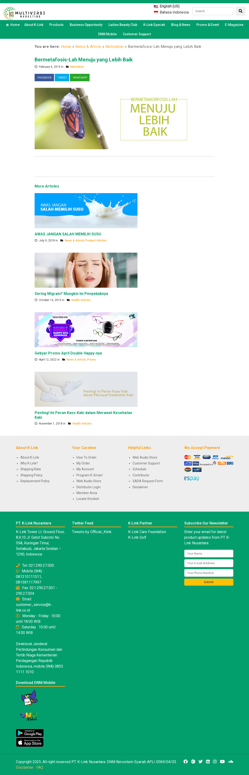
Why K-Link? (29, 463)
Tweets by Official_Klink (92, 532)
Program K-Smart (89, 475)
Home (15, 25)
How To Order (86, 457)
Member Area (86, 493)
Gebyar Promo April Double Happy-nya (68, 353)
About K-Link (29, 457)
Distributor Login (88, 487)
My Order (83, 463)
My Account (85, 469)
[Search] (213, 11)
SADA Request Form (148, 481)
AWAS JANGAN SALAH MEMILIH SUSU (68, 234)
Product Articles (96, 240)
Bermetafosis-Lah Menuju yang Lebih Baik (84, 60)
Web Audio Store (88, 481)
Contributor (141, 475)
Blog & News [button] (181, 25)
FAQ (39, 767)
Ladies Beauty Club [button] (123, 25)
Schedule (139, 469)
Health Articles (81, 300)
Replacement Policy (35, 481)
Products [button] (57, 25)
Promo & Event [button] (208, 25)
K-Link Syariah (154, 25)
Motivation (114, 46)
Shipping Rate (30, 469)
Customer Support (137, 34)
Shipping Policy (31, 475)
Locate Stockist (87, 499)
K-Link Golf (137, 537)
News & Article (88, 46)
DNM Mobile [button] (108, 34)
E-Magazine (234, 25)
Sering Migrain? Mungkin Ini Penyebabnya (71, 293)
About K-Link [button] (34, 25)
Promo (91, 359)
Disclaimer (140, 487)
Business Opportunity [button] (87, 25)
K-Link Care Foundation (147, 532)
